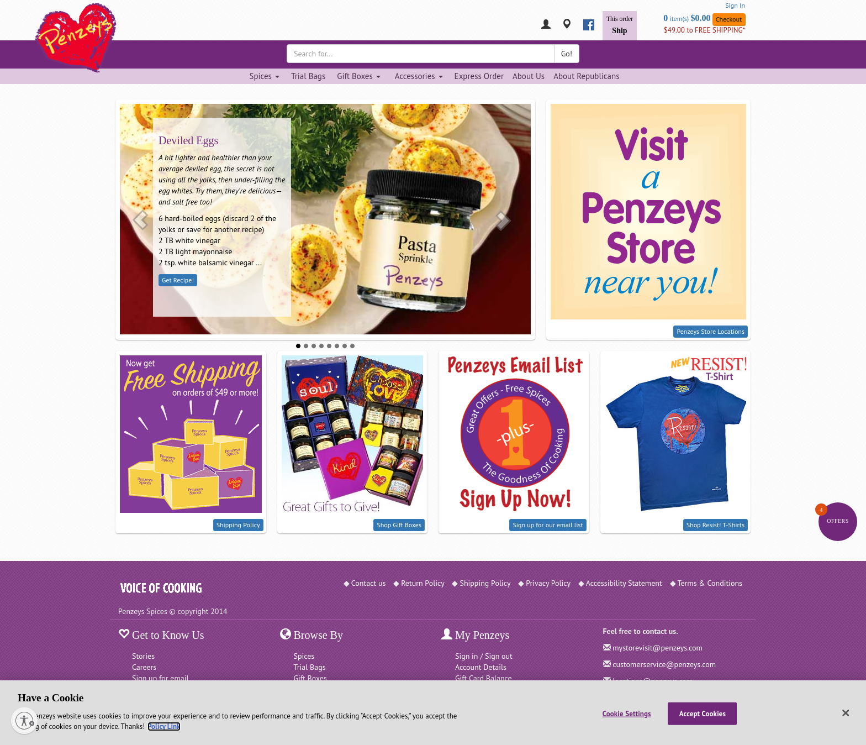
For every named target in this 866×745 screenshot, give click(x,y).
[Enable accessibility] (24, 720)
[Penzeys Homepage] (118, 25)
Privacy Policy (548, 583)
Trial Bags (308, 76)
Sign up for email (160, 678)
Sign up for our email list (548, 525)
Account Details (480, 667)
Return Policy (423, 583)
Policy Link (163, 726)
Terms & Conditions (710, 583)
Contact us (368, 583)
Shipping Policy (238, 525)
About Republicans (586, 76)
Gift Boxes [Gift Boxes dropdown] (359, 76)
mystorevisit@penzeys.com (657, 648)
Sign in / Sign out (484, 656)
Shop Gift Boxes (399, 525)
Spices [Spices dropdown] (264, 76)
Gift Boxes (310, 678)
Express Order (479, 76)
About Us (529, 76)
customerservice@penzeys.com (664, 664)
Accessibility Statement (624, 583)
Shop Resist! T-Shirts (715, 525)
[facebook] (589, 25)
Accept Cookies (702, 713)
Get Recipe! (178, 280)
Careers (144, 667)
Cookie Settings (627, 713)
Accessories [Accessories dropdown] (419, 76)
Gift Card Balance (483, 678)
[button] (140, 219)
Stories (143, 656)
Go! (566, 54)
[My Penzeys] (546, 25)
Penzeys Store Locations (710, 331)
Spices (304, 656)
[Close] (846, 713)
